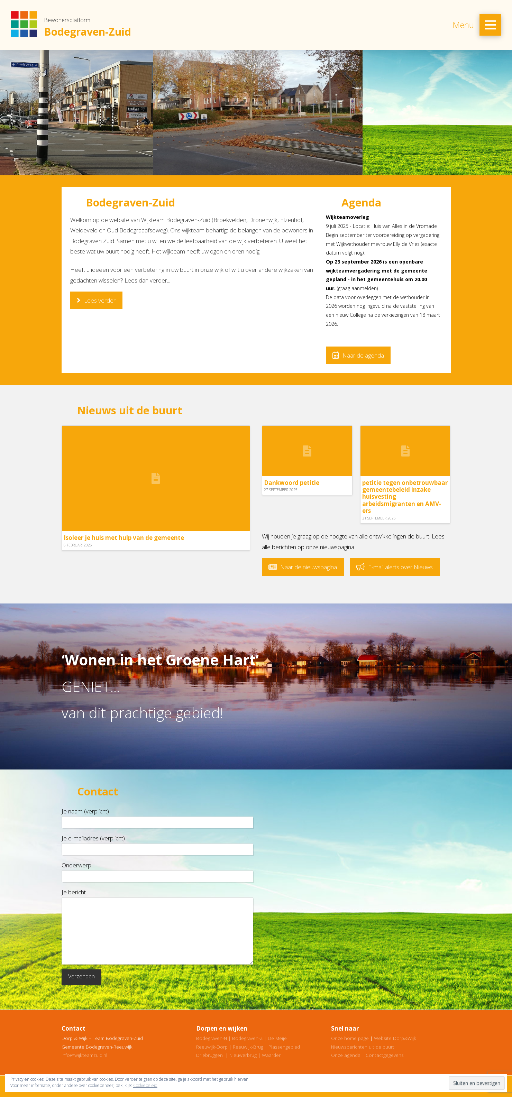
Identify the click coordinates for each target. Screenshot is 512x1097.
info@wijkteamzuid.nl (84, 1055)
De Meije (277, 1038)
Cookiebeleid (145, 1085)
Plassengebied (284, 1046)
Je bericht (157, 897)
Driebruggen (209, 1055)
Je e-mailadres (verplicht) (157, 844)
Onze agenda (345, 1055)
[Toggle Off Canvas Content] (490, 25)
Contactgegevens (385, 1055)
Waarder (271, 1055)
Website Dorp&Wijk (395, 1038)
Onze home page (350, 1038)
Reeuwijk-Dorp (212, 1046)
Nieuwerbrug (243, 1055)
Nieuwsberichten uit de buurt (362, 1046)
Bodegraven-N (211, 1038)
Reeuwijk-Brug (248, 1046)
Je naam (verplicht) (157, 817)
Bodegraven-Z (247, 1038)
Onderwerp (157, 871)
